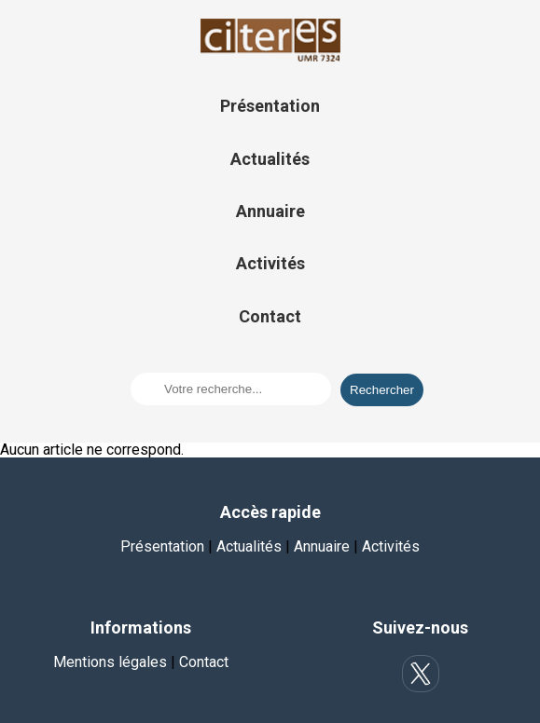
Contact (270, 316)
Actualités (270, 159)
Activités (270, 263)
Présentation (270, 106)
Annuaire (270, 211)
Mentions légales (110, 662)
